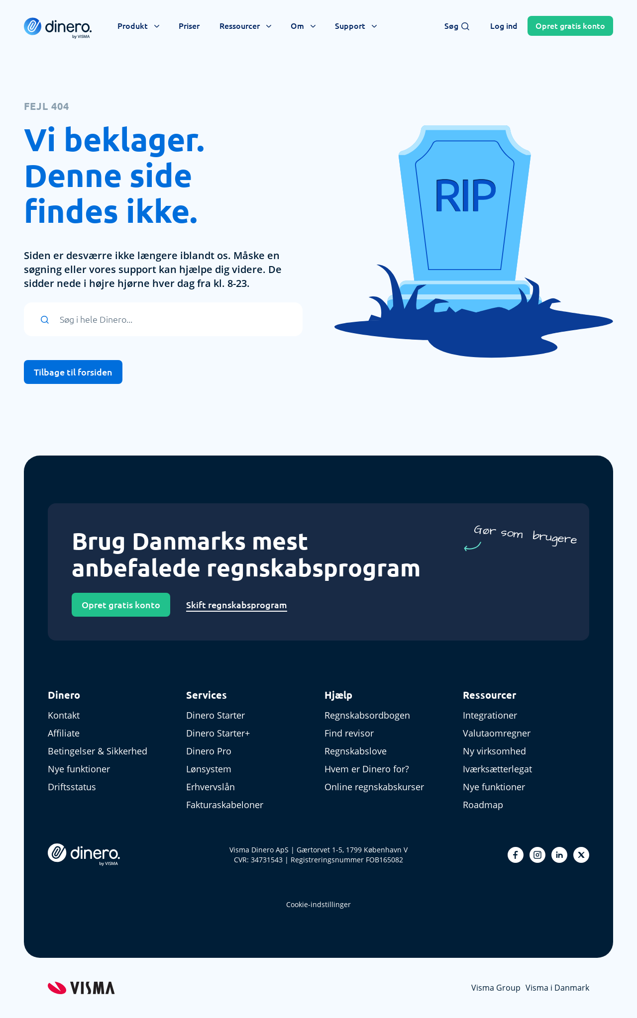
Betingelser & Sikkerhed (97, 751)
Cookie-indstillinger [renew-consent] (318, 904)
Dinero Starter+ (218, 733)
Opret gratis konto (121, 605)
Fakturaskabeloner (224, 805)
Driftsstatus (72, 787)
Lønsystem (208, 769)
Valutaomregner (497, 733)
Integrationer (490, 715)
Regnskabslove (355, 751)
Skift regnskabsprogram (236, 605)
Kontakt (64, 715)
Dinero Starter (215, 715)
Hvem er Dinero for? (366, 769)
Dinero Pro (208, 751)
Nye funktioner (79, 769)
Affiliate (64, 733)
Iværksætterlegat (497, 769)
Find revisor (349, 733)
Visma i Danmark (557, 987)
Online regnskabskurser (374, 787)
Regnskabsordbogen (367, 715)
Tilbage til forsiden (73, 372)
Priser (189, 25)
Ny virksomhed (494, 751)
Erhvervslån (210, 787)
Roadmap (483, 805)
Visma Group (496, 987)
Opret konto (570, 26)
